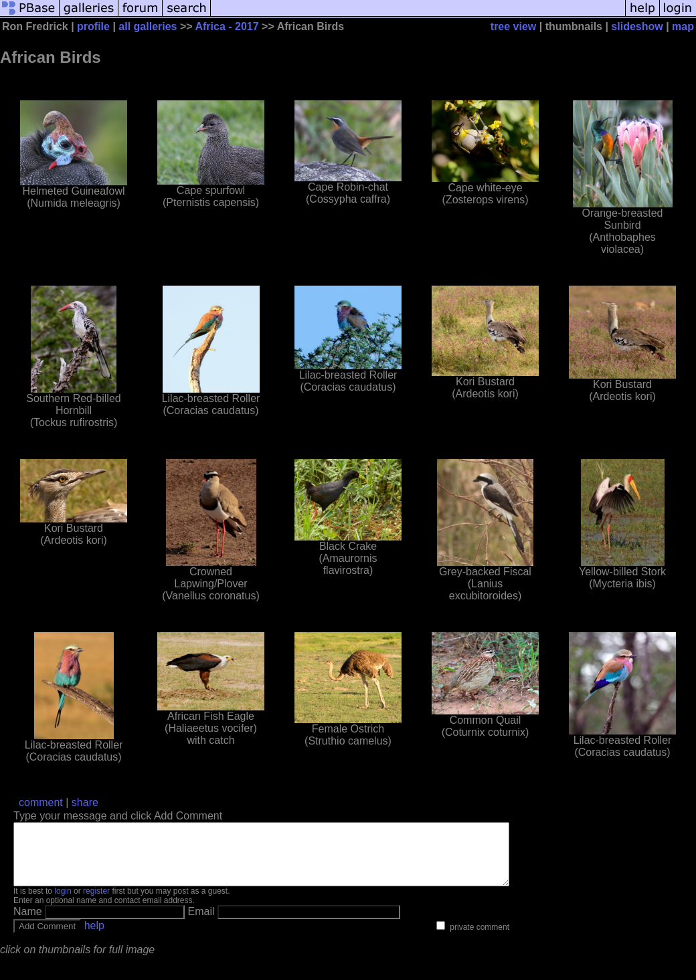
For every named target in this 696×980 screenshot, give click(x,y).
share (85, 802)
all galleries (147, 26)
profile (93, 26)
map (683, 26)
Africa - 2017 (228, 26)
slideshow (637, 26)
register (96, 903)
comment (41, 802)
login (62, 903)
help (94, 937)
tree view (513, 26)
